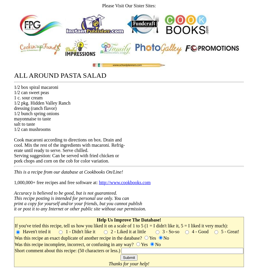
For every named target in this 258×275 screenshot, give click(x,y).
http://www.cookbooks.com (125, 182)
